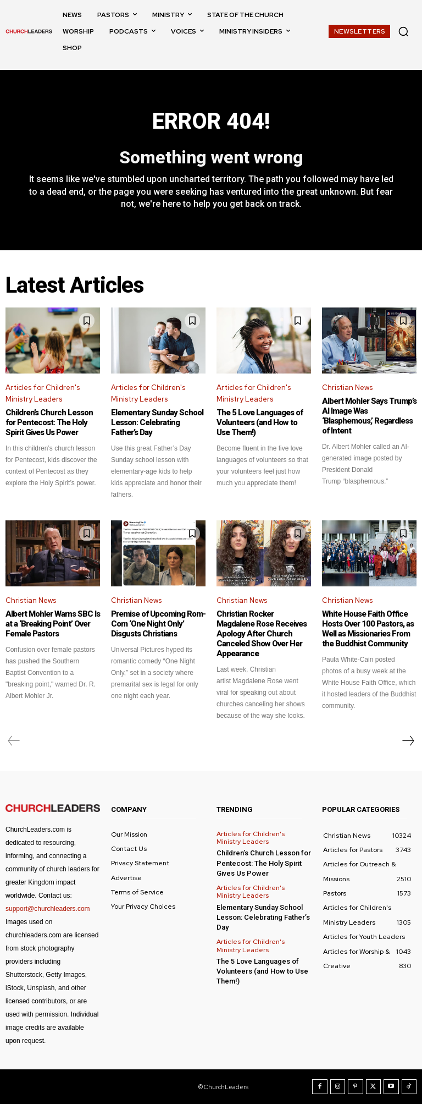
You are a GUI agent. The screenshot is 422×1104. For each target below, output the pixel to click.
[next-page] (408, 741)
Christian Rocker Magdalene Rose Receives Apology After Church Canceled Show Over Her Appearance (261, 633)
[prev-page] (14, 741)
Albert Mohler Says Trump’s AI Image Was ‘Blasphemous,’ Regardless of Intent (369, 416)
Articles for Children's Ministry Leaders (42, 393)
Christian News (347, 387)
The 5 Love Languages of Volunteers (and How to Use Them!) (259, 422)
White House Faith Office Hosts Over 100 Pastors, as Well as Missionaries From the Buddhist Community (368, 629)
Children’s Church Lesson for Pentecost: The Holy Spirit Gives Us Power (49, 422)
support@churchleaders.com (47, 909)
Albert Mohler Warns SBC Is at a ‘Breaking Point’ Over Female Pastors (52, 624)
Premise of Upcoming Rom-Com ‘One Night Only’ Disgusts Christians (158, 624)
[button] (403, 31)
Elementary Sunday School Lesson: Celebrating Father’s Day (157, 422)
